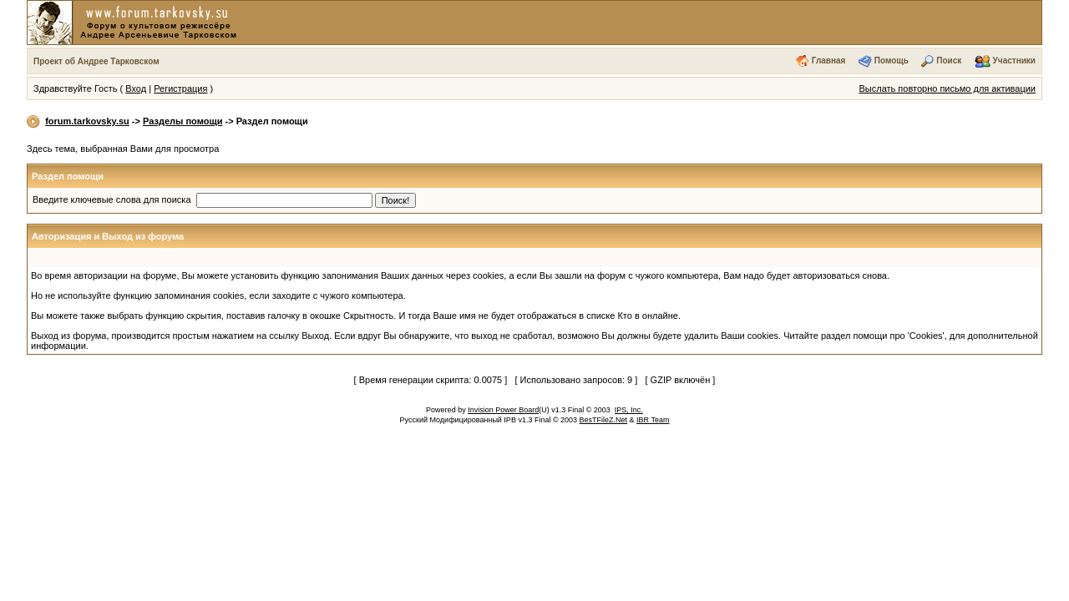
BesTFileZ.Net (604, 420)
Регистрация (180, 88)
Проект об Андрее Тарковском (96, 61)
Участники (1014, 60)
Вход (135, 88)
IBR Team (652, 420)
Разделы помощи (182, 121)
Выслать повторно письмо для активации (947, 88)
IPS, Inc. (629, 410)
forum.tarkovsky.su (87, 121)
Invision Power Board (503, 410)
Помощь (891, 60)
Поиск (948, 60)
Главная (829, 60)
